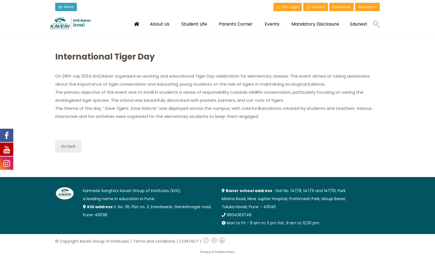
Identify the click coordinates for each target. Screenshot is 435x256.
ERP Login (290, 6)
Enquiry (318, 6)
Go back (68, 146)
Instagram (367, 6)
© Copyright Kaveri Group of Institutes (92, 241)
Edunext (358, 24)
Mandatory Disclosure (315, 24)
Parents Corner (236, 24)
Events (272, 24)
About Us (160, 24)
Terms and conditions (154, 241)
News (69, 6)
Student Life (194, 24)
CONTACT (189, 241)
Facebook (341, 6)
